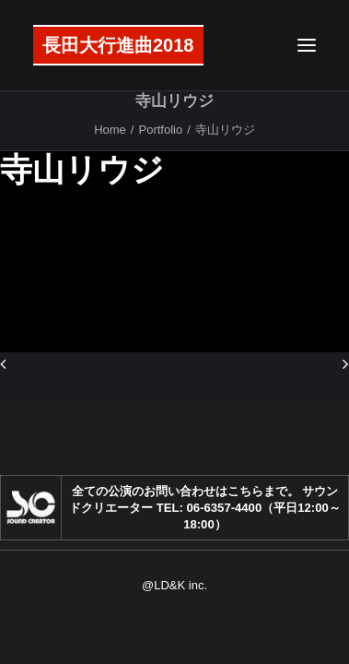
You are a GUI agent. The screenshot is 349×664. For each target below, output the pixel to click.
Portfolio (160, 129)
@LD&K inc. (174, 585)
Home (110, 129)
